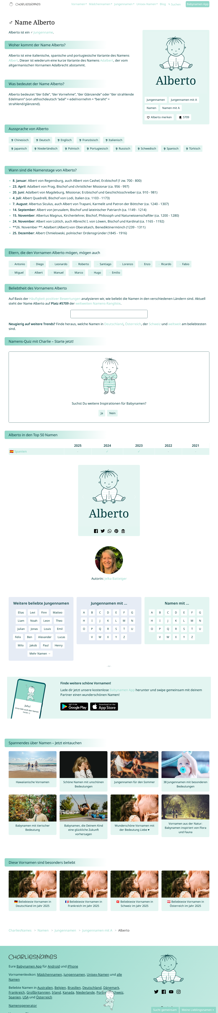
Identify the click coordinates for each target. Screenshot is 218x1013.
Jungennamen (123, 4)
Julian (21, 720)
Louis (47, 720)
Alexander (45, 728)
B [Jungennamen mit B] (92, 704)
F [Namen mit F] (192, 704)
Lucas (61, 728)
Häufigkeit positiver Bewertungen (55, 298)
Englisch (64, 140)
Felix (18, 728)
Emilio (116, 272)
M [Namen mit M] (192, 712)
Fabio (185, 264)
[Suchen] (177, 4)
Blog (163, 4)
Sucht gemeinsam (165, 1010)
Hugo (97, 272)
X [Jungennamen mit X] (108, 728)
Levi (32, 704)
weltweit (174, 415)
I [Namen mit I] (159, 712)
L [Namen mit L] (184, 712)
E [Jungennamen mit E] (116, 704)
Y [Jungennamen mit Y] (116, 728)
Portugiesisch (97, 148)
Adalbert (106, 60)
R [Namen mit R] (176, 720)
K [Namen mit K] (176, 712)
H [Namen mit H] (152, 712)
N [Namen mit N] (200, 712)
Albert (13, 60)
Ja (102, 505)
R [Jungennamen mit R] (108, 720)
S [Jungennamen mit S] (116, 720)
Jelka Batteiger (116, 670)
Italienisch (113, 140)
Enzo (147, 264)
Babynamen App (197, 4)
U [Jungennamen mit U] (132, 720)
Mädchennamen (99, 4)
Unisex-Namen (146, 4)
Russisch (122, 148)
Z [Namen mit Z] (192, 728)
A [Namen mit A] (152, 704)
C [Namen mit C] (168, 704)
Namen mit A (171, 108)
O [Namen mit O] (152, 720)
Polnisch (72, 148)
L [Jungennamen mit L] (116, 712)
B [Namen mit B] (160, 704)
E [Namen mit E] (184, 704)
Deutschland (113, 415)
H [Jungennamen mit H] (84, 712)
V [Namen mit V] (160, 728)
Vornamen (78, 4)
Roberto (83, 264)
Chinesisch (20, 140)
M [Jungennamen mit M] (124, 712)
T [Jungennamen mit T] (124, 720)
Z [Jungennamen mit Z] (124, 728)
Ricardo (166, 264)
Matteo (57, 704)
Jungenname (43, 32)
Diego (40, 264)
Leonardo (61, 264)
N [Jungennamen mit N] (132, 712)
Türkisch (193, 148)
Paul (46, 737)
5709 (183, 117)
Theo (59, 712)
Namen (151, 108)
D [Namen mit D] (176, 704)
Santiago (105, 264)
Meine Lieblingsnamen (197, 1010)
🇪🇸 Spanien (18, 543)
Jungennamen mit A (184, 100)
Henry (59, 737)
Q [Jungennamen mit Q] (100, 720)
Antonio (20, 264)
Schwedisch (146, 148)
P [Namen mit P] (160, 720)
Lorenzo (127, 264)
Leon (46, 712)
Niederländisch (45, 148)
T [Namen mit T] (192, 720)
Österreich (133, 415)
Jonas (34, 720)
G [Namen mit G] (200, 704)
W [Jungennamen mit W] (100, 728)
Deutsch (43, 140)
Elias (21, 704)
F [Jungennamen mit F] (124, 704)
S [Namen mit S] (184, 720)
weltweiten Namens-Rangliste (98, 303)
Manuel (59, 272)
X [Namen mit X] (176, 728)
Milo (21, 737)
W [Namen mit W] (168, 728)
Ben (29, 728)
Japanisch (19, 148)
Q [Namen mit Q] (168, 720)
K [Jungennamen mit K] (108, 712)
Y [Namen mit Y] (184, 728)
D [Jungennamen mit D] (108, 704)
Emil (60, 720)
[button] (83, 588)
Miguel (19, 272)
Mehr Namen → (39, 745)
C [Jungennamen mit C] (100, 704)
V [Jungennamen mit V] (92, 728)
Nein (112, 505)
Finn (44, 704)
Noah (33, 712)
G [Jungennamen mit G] (132, 704)
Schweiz (155, 415)
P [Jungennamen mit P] (92, 720)
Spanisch (170, 148)
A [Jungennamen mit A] (84, 704)
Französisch (88, 140)
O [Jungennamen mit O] (84, 720)
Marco (79, 272)
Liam (21, 712)
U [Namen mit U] (200, 720)
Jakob (33, 737)
